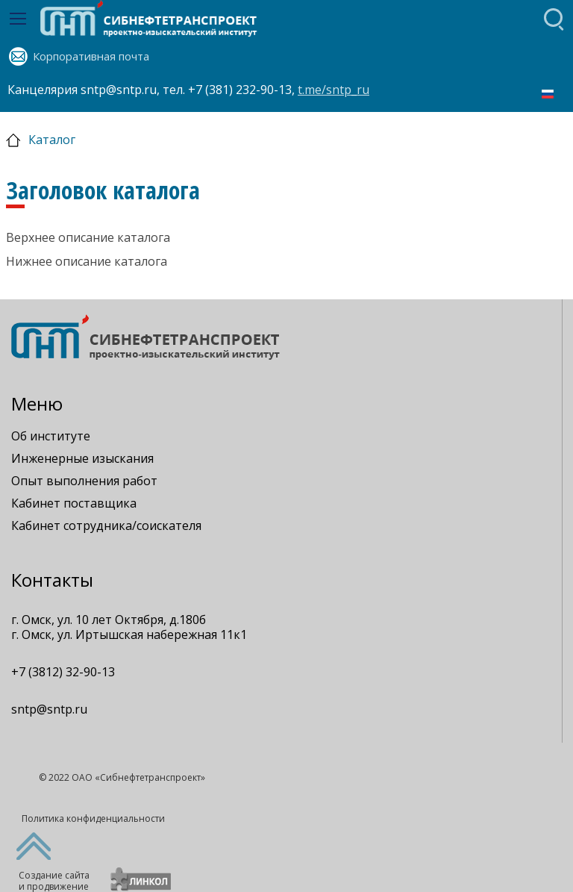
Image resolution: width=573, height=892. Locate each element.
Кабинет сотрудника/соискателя (106, 525)
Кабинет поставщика (74, 503)
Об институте (50, 436)
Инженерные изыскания (82, 458)
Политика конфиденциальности (93, 818)
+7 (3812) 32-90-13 (63, 672)
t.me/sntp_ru (333, 89)
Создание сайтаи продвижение (54, 881)
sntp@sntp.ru (49, 709)
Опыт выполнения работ (84, 480)
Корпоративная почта (91, 56)
